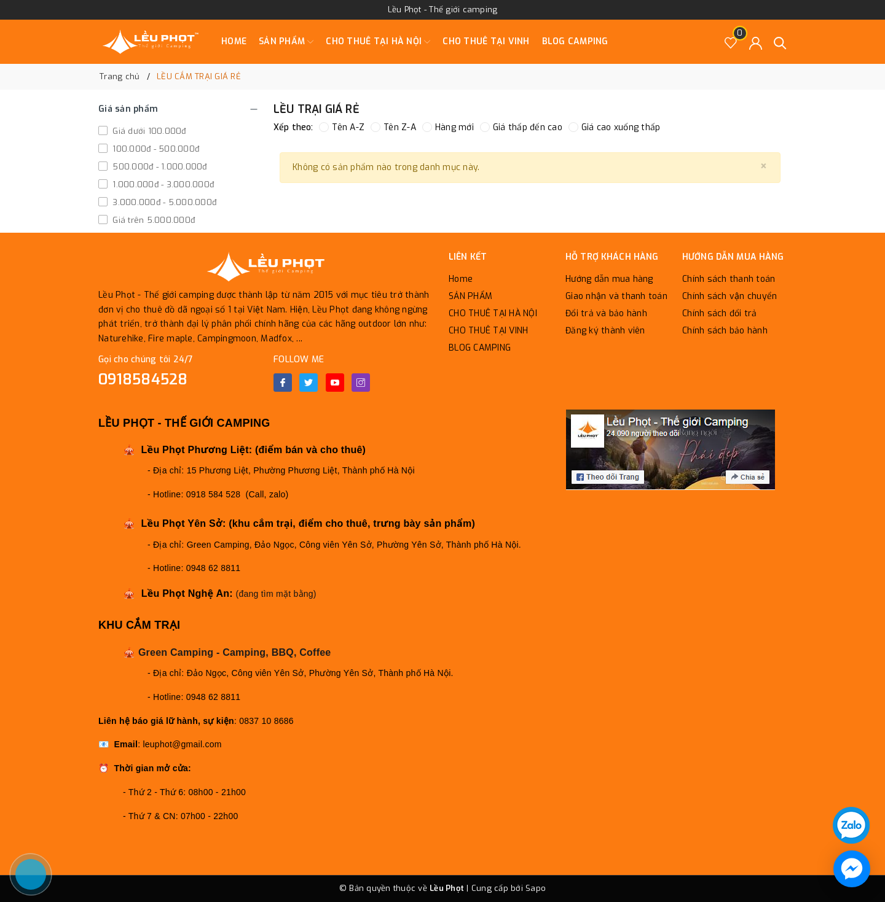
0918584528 (143, 379)
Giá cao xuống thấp (614, 127)
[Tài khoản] (755, 42)
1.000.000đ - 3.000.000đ (162, 184)
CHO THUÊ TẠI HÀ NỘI (378, 42)
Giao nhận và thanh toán (616, 296)
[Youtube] (335, 382)
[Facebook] (282, 382)
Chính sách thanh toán (728, 279)
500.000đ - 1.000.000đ (158, 166)
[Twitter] (308, 382)
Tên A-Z (341, 127)
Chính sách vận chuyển (729, 296)
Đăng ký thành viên (605, 330)
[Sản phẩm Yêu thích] (731, 42)
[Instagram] (361, 382)
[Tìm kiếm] (780, 42)
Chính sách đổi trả (719, 313)
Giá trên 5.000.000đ (152, 220)
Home (233, 41)
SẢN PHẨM (286, 42)
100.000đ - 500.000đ (154, 149)
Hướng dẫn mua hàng (609, 279)
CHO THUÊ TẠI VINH (485, 41)
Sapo (535, 888)
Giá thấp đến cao (521, 127)
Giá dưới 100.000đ (148, 131)
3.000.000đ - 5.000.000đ (163, 202)
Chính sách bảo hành (725, 330)
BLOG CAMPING (575, 41)
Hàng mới (448, 127)
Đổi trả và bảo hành (606, 313)
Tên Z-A (393, 127)
